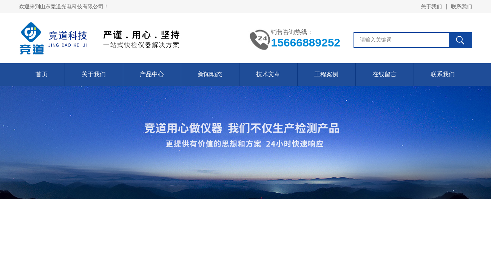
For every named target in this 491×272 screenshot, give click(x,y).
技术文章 (268, 74)
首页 (42, 74)
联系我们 (461, 6)
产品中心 (152, 74)
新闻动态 (210, 74)
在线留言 (384, 74)
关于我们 (431, 6)
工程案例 (326, 74)
